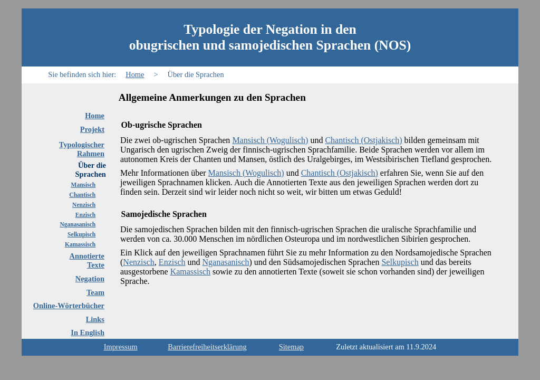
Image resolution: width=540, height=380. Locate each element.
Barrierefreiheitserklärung (207, 347)
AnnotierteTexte (87, 260)
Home (135, 74)
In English (87, 332)
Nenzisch (83, 205)
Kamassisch (80, 244)
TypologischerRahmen (81, 149)
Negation (89, 278)
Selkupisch (81, 234)
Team (95, 292)
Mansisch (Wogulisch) (270, 140)
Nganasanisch (77, 224)
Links (95, 319)
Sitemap (291, 347)
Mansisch (83, 185)
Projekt (92, 129)
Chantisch (82, 195)
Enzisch (85, 215)
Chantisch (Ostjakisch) (363, 140)
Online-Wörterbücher (68, 305)
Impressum (121, 347)
